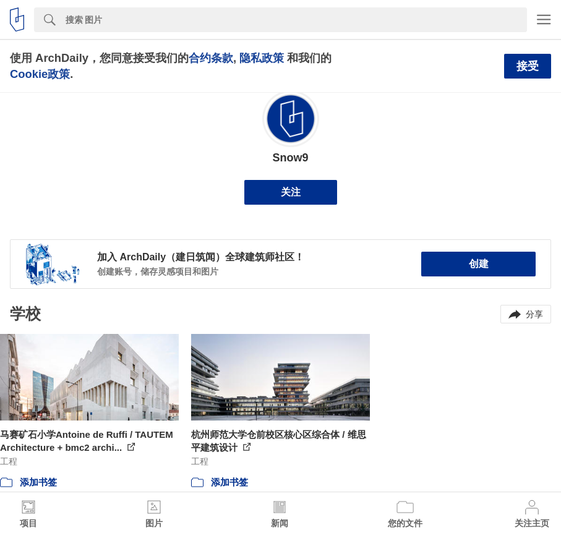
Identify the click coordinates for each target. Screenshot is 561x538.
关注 (291, 192)
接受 (527, 66)
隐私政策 (261, 57)
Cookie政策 (40, 73)
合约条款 (211, 57)
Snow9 (290, 158)
